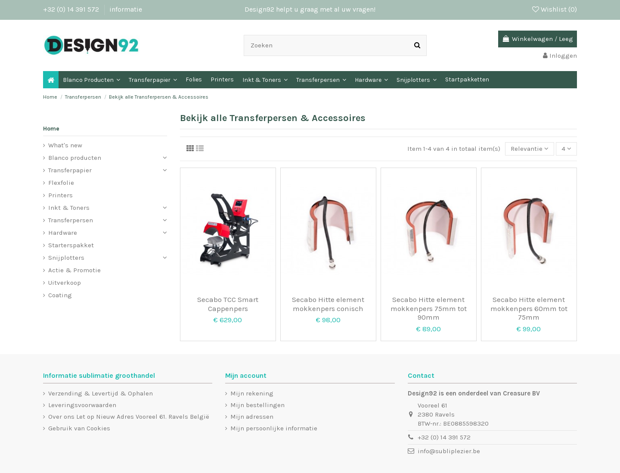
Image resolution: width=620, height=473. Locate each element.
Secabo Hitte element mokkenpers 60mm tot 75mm (528, 308)
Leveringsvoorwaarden (82, 405)
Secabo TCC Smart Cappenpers (227, 303)
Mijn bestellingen (257, 405)
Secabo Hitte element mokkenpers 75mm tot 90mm (429, 308)
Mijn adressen (251, 416)
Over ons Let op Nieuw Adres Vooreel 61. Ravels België (128, 416)
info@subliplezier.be (449, 451)
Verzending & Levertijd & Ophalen (100, 393)
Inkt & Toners (69, 208)
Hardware (62, 232)
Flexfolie (61, 183)
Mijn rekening (251, 393)
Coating (60, 295)
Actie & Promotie (74, 270)
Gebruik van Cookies (79, 428)
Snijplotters (66, 257)
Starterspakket (71, 245)
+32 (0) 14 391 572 (72, 9)
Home (51, 128)
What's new (65, 145)
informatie (125, 9)
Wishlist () (554, 9)
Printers (60, 195)
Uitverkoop (64, 282)
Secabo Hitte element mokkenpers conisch (328, 303)
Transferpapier (70, 170)
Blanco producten (74, 158)
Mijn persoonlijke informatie (273, 428)
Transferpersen (70, 220)
